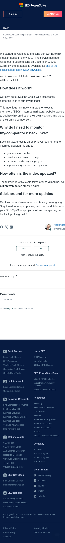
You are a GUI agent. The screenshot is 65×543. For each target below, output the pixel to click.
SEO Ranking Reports (13, 499)
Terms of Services (42, 532)
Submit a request (45, 265)
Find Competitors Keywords (15, 405)
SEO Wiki (38, 415)
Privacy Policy (9, 528)
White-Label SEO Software (15, 503)
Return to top (9, 276)
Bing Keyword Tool (11, 429)
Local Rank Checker (12, 357)
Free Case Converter (43, 423)
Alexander (59, 224)
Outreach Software (11, 391)
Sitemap (7, 536)
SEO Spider (8, 443)
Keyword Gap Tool (11, 421)
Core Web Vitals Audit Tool (15, 459)
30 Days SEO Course (43, 365)
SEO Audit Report (11, 507)
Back (6, 27)
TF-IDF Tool (8, 463)
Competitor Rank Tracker (14, 369)
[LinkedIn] (11, 227)
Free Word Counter (42, 427)
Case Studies (39, 411)
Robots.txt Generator (12, 455)
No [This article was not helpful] (41, 249)
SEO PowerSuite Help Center (17, 34)
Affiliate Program (41, 453)
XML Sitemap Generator (14, 451)
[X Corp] (6, 227)
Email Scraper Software (13, 387)
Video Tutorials (40, 361)
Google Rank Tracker (12, 373)
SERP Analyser (10, 361)
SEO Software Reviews (44, 407)
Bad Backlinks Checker (13, 485)
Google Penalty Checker (44, 379)
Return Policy (9, 532)
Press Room (39, 461)
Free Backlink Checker (13, 481)
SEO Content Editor (12, 447)
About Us (38, 449)
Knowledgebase (42, 34)
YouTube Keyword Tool (13, 425)
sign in (10, 308)
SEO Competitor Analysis (45, 390)
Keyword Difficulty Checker (15, 417)
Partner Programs (41, 457)
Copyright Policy (41, 528)
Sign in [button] (13, 14)
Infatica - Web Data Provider (46, 436)
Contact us (53, 14)
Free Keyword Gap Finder (45, 419)
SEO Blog (38, 403)
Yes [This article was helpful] (24, 249)
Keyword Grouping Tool (13, 413)
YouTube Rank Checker (13, 365)
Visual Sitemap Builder (13, 467)
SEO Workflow (40, 357)
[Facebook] (1, 227)
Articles (37, 431)
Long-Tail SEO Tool (11, 409)
